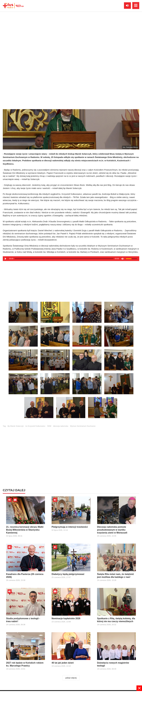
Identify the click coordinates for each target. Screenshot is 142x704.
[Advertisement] (71, 279)
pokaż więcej (71, 678)
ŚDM (49, 426)
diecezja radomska (60, 426)
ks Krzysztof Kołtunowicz (35, 426)
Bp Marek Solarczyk (16, 426)
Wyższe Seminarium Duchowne (82, 426)
